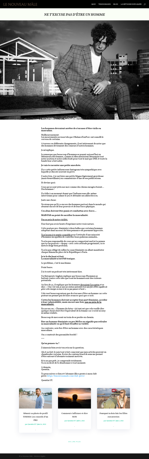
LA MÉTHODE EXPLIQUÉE (131, 4)
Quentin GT (32, 424)
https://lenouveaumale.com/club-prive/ (66, 376)
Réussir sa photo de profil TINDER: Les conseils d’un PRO (35, 416)
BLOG (115, 4)
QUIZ (93, 4)
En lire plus (74, 441)
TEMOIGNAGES (104, 4)
